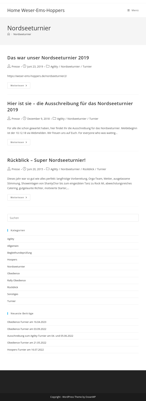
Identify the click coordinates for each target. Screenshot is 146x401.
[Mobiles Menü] (133, 10)
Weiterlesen (20, 86)
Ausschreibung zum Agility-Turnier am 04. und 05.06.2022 (40, 335)
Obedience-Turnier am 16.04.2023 (26, 322)
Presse (16, 66)
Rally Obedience (16, 280)
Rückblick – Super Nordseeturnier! (46, 160)
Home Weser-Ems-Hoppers (36, 10)
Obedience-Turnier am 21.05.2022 (26, 342)
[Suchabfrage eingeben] (73, 218)
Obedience (13, 273)
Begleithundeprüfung (19, 252)
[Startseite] (8, 34)
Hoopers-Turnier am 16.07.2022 (25, 349)
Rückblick (88, 169)
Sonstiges (12, 294)
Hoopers (12, 259)
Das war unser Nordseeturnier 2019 (48, 57)
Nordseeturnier (22, 34)
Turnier (87, 66)
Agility (54, 66)
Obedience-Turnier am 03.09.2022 (26, 329)
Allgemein (13, 246)
